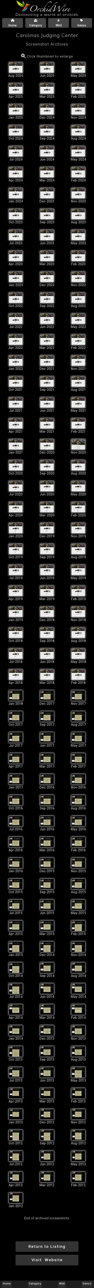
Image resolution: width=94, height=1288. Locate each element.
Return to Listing (47, 1246)
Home (7, 1283)
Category (35, 1283)
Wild (62, 1283)
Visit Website (47, 1259)
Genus (86, 1283)
